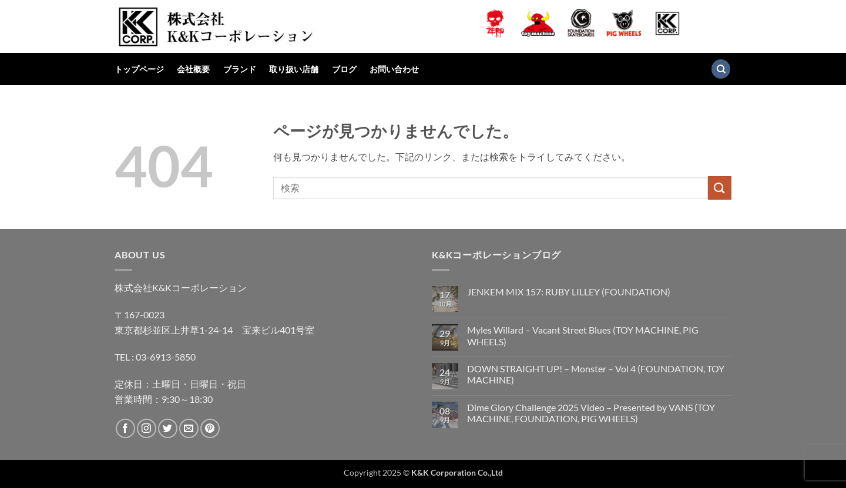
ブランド (239, 69)
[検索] (720, 69)
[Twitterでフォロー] (167, 428)
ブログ (344, 69)
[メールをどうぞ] (189, 428)
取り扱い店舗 (293, 69)
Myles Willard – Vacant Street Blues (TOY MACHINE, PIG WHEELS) (583, 335)
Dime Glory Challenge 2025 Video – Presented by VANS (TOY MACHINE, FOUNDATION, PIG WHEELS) (591, 413)
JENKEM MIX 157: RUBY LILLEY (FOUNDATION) (568, 291)
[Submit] (719, 187)
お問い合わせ (394, 69)
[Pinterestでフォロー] (210, 428)
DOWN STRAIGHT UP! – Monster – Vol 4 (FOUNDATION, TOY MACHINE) (595, 374)
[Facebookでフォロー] (125, 428)
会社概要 (193, 69)
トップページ (139, 69)
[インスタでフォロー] (146, 428)
